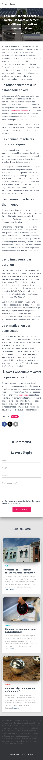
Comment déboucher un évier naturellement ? (20, 630)
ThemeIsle (29, 754)
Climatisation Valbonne (19, 111)
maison (14, 416)
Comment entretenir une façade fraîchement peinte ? (20, 571)
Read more (10, 589)
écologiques (24, 395)
